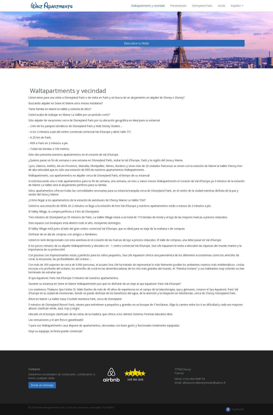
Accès (221, 5)
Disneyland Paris (202, 5)
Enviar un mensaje (42, 385)
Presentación (178, 5)
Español (237, 5)
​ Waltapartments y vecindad (147, 5)
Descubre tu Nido (136, 43)
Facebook (234, 409)
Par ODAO (108, 407)
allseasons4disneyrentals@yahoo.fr (204, 382)
